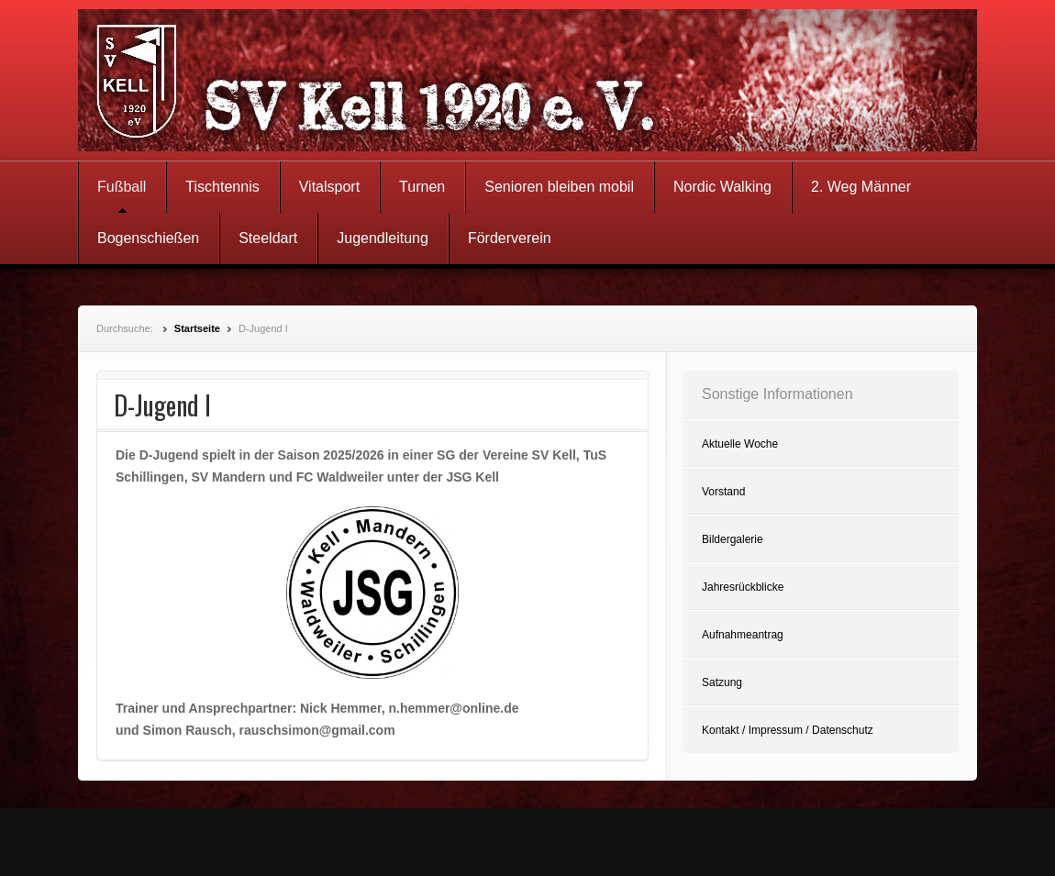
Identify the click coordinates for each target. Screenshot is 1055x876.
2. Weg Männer (861, 186)
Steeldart (268, 238)
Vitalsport (329, 186)
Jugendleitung (382, 238)
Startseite (197, 328)
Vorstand (723, 491)
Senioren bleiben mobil (559, 186)
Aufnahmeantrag (742, 634)
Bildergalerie (732, 539)
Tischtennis (222, 186)
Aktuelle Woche (740, 444)
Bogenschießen (148, 238)
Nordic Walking (722, 186)
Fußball (121, 186)
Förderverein (509, 238)
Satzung (722, 682)
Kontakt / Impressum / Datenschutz (787, 730)
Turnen (422, 186)
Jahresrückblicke (742, 587)
